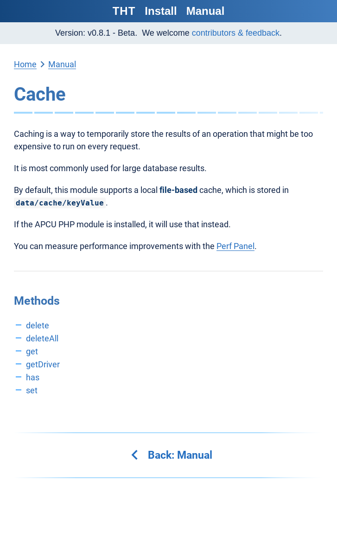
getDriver (43, 364)
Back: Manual (170, 454)
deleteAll (42, 338)
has (32, 377)
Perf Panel (235, 246)
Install (161, 11)
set (32, 390)
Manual (205, 11)
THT (124, 11)
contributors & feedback (236, 33)
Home (25, 64)
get (32, 351)
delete (37, 325)
